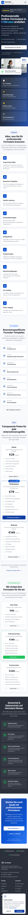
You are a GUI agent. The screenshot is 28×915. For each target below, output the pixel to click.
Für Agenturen (18, 886)
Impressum (18, 898)
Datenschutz (18, 900)
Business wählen (14, 557)
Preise (2, 888)
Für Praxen (18, 891)
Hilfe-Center (4, 900)
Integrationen (4, 891)
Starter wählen (14, 476)
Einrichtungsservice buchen (14, 47)
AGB (16, 903)
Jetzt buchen (14, 625)
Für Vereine (18, 888)
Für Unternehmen (19, 883)
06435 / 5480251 (14, 834)
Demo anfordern (14, 828)
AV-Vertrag (18, 905)
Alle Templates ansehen (14, 410)
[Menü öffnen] (25, 2)
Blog (2, 898)
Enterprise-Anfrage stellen (13, 570)
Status (2, 905)
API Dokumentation (6, 903)
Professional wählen (14, 517)
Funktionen (4, 883)
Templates (3, 886)
